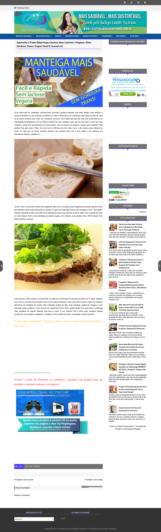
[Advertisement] (128, 125)
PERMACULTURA (71, 36)
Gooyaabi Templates (108, 529)
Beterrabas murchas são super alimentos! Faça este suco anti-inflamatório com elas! (132, 347)
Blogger (137, 429)
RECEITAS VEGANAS (23, 36)
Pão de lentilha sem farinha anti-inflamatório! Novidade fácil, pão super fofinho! (130, 227)
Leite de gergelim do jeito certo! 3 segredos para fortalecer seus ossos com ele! (132, 244)
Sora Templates (60, 529)
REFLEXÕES (120, 36)
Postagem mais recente (23, 480)
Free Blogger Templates (77, 529)
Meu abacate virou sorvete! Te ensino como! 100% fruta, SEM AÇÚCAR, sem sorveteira (131, 307)
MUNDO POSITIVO (90, 36)
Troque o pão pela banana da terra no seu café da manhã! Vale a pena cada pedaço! (133, 389)
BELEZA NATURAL (43, 36)
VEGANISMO (106, 36)
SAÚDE (57, 36)
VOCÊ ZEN (134, 36)
